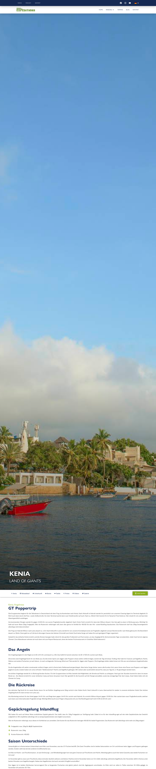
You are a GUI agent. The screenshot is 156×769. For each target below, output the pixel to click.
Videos (20, 3)
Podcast (28, 3)
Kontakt (37, 3)
